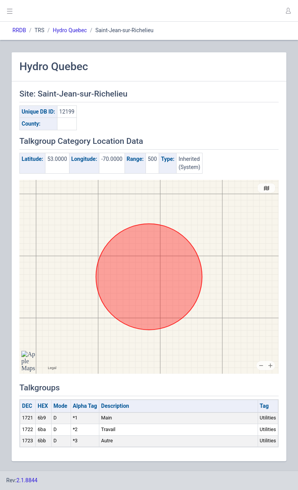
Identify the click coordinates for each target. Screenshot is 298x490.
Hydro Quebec (70, 30)
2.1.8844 (27, 480)
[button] (288, 11)
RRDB (19, 30)
